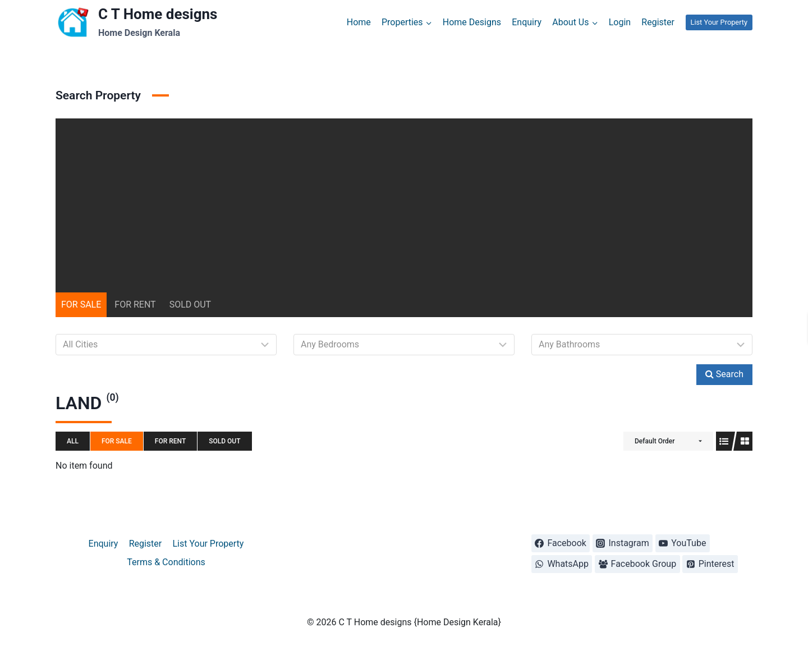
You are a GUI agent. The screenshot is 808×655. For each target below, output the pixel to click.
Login (620, 22)
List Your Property (718, 22)
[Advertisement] (404, 197)
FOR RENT (134, 304)
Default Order (655, 441)
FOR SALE (81, 304)
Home (359, 22)
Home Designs (472, 22)
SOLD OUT (190, 304)
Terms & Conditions (166, 562)
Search (724, 374)
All (73, 441)
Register (657, 22)
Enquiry (526, 22)
